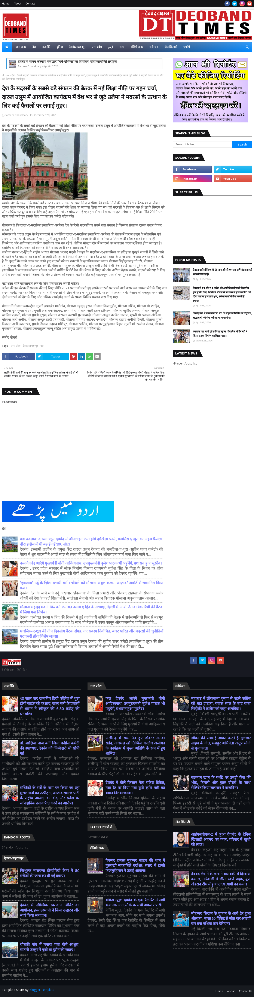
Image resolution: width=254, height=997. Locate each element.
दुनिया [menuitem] (60, 47)
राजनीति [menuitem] (46, 47)
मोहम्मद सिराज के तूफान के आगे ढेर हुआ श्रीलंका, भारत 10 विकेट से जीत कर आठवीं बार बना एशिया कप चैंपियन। (221, 919)
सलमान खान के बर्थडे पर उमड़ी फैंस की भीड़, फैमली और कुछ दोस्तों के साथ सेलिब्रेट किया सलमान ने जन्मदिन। (221, 783)
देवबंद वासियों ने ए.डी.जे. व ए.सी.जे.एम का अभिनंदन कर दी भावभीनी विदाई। (222, 272)
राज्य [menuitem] (121, 47)
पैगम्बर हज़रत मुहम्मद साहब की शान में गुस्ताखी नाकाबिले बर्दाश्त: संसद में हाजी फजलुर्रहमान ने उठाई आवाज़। (135, 866)
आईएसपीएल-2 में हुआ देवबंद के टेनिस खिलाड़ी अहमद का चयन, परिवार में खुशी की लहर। (221, 839)
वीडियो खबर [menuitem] (137, 47)
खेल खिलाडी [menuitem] (170, 47)
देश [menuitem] (34, 47)
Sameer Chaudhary (16, 115)
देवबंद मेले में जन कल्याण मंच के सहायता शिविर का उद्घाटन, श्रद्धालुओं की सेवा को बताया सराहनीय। (222, 315)
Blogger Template (41, 990)
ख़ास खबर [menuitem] (20, 47)
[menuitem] (7, 47)
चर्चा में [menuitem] (186, 47)
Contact (30, 3)
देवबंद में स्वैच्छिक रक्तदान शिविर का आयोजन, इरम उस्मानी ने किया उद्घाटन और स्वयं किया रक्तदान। (50, 910)
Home (5, 3)
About (17, 3)
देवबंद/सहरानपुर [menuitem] (77, 47)
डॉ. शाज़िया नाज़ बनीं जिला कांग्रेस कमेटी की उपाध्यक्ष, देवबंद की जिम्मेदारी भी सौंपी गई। (50, 748)
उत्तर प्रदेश (15, 346)
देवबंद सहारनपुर (30, 346)
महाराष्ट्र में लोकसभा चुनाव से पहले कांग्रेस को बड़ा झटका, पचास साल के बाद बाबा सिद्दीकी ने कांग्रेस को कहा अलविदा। (221, 704)
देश (13, 75)
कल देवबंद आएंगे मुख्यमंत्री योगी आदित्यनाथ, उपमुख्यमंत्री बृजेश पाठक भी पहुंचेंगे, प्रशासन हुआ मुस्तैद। (91, 563)
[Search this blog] (203, 144)
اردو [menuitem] (110, 47)
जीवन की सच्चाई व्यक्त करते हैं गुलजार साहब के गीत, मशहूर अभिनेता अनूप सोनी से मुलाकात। (221, 743)
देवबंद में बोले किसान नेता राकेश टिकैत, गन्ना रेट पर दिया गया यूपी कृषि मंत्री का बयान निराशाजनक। (135, 788)
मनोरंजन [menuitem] (153, 47)
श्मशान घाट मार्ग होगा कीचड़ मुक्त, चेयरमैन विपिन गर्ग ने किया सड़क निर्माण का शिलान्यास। (220, 333)
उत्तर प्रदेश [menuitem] (97, 47)
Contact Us (245, 991)
